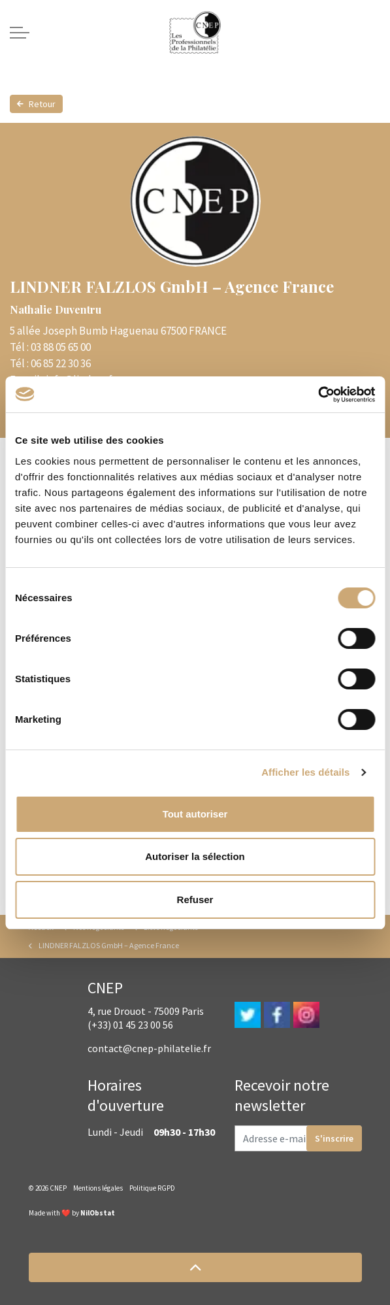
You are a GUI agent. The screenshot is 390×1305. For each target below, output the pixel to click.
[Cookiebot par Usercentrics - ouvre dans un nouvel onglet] (318, 394)
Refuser (195, 899)
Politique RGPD (152, 1188)
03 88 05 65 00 (61, 347)
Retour (36, 103)
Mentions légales (98, 1188)
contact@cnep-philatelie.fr (149, 1048)
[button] (195, 1267)
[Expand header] (19, 32)
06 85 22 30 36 (61, 363)
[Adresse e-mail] (298, 1138)
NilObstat (97, 1212)
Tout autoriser (195, 813)
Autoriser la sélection (195, 856)
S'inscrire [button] (334, 1138)
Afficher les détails (305, 772)
